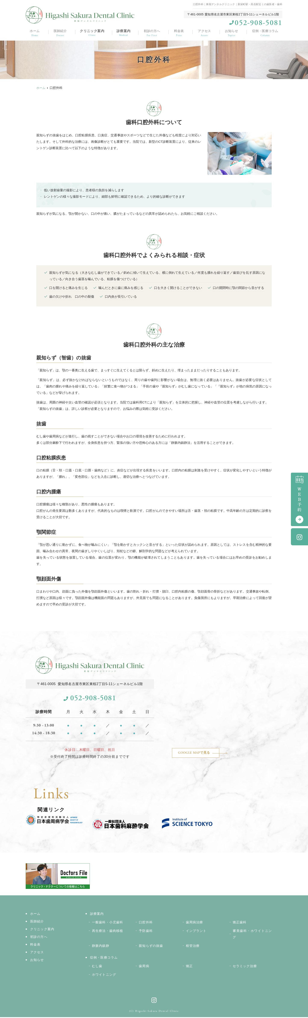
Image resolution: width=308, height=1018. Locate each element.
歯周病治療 (194, 923)
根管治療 (193, 946)
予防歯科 (146, 931)
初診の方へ (152, 32)
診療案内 (124, 32)
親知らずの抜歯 (151, 946)
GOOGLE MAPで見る (199, 753)
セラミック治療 (245, 967)
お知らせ (231, 32)
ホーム (34, 32)
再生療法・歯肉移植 (107, 931)
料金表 (179, 32)
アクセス (204, 32)
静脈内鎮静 (100, 946)
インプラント (196, 931)
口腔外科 (146, 923)
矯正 (189, 967)
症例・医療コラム (265, 32)
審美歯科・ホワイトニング (252, 935)
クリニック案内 (91, 32)
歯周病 (144, 967)
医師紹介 (59, 32)
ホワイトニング (104, 975)
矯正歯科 (240, 923)
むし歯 (97, 967)
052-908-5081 (90, 698)
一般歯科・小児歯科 (107, 923)
